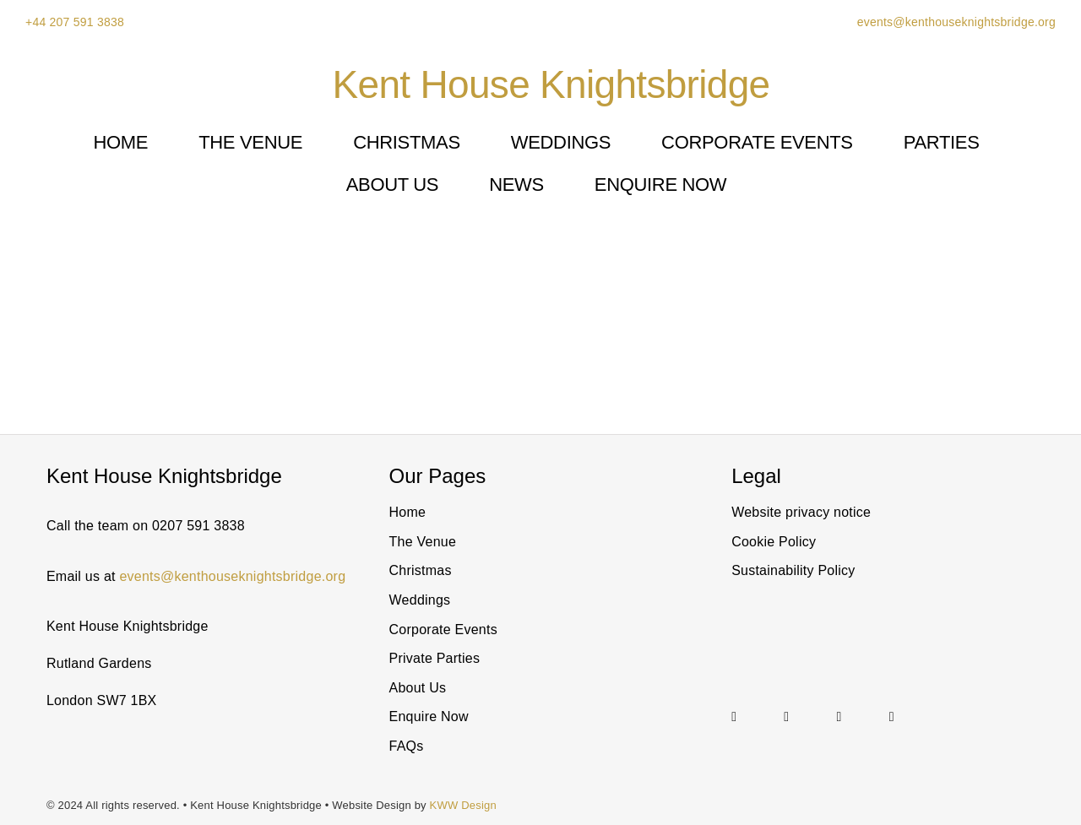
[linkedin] (786, 717)
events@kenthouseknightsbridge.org (955, 22)
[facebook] (891, 717)
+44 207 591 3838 (74, 22)
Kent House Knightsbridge (551, 84)
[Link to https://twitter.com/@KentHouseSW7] (854, 717)
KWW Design (463, 805)
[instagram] (733, 717)
